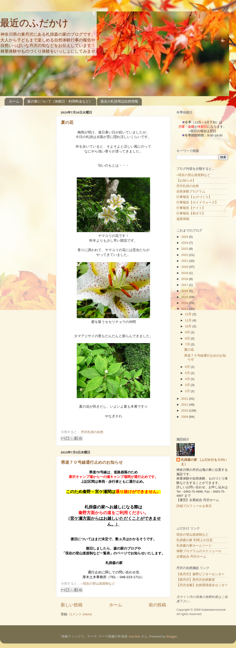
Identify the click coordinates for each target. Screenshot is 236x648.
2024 (185, 242)
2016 (185, 291)
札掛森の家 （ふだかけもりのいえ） (204, 462)
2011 (185, 404)
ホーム (14, 101)
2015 (185, 297)
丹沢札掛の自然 (92, 432)
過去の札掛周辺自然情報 (119, 101)
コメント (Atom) (80, 614)
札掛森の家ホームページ (194, 545)
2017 (185, 285)
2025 (185, 237)
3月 (188, 385)
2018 (185, 279)
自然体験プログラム (190, 191)
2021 (185, 261)
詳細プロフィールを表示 (194, 506)
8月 (188, 338)
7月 (188, 344)
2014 (185, 303)
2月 (188, 391)
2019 (185, 273)
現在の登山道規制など (192, 534)
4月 (188, 379)
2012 (185, 398)
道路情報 (182, 219)
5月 (188, 373)
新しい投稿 (71, 604)
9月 (188, 332)
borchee (134, 636)
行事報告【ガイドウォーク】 (197, 202)
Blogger (171, 636)
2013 (185, 309)
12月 (188, 314)
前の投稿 (157, 604)
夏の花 (67, 122)
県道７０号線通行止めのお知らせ (92, 462)
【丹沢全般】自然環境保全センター (202, 585)
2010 (185, 410)
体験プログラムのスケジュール (198, 551)
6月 (188, 367)
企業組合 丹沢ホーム (191, 556)
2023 (185, 248)
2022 (185, 255)
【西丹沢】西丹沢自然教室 (195, 579)
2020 (185, 266)
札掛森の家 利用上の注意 (194, 540)
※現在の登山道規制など (98, 583)
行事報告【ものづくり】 (194, 197)
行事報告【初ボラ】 (190, 213)
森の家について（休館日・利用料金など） (60, 101)
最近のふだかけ (34, 22)
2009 (185, 416)
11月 (188, 320)
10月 (188, 326)
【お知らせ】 (186, 180)
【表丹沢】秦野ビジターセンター (200, 574)
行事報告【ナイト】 (190, 208)
